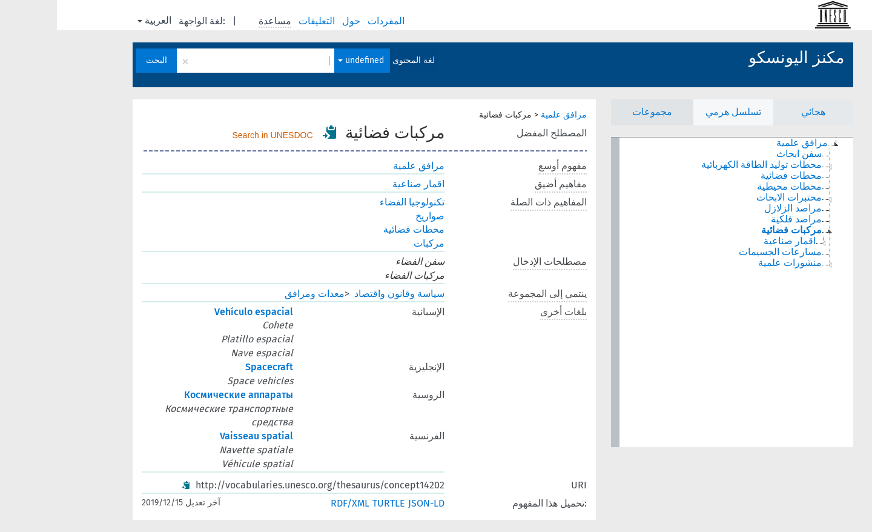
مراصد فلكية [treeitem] (739, 219)
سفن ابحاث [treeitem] (742, 153)
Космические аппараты (181, 395)
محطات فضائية (357, 229)
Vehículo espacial (196, 312)
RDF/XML (293, 503)
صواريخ (373, 216)
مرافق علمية (507, 115)
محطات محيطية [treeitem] (732, 186)
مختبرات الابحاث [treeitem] (732, 197)
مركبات (372, 243)
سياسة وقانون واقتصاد (342, 293)
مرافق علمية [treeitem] (745, 143)
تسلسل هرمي (676, 112)
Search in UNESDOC (216, 135)
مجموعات (595, 112)
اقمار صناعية (361, 184)
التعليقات (261, 21)
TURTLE (331, 503)
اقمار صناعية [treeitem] (733, 241)
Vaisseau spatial (199, 436)
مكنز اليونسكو (739, 57)
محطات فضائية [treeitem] (734, 175)
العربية (97, 20)
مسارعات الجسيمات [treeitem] (723, 252)
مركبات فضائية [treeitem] (734, 230)
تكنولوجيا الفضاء (355, 202)
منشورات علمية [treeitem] (733, 263)
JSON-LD (369, 503)
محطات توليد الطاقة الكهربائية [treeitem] (704, 164)
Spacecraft (212, 367)
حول (295, 21)
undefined (304, 60)
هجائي (756, 112)
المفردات (330, 21)
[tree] (675, 292)
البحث (99, 60)
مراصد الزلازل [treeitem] (736, 208)
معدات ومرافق (258, 293)
